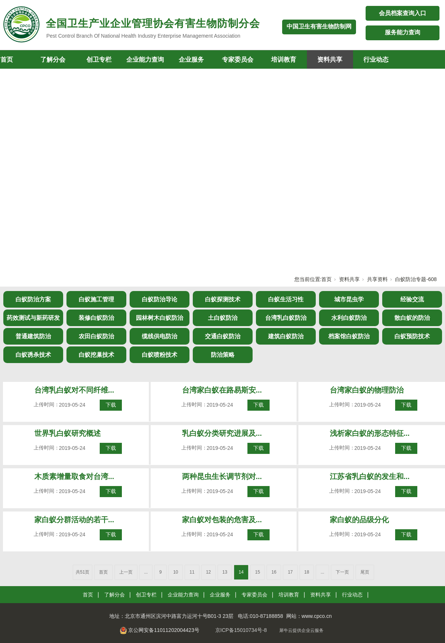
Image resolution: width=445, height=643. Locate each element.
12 (208, 572)
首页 (326, 279)
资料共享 (329, 59)
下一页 (342, 572)
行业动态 (375, 59)
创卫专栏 (99, 59)
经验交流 (412, 299)
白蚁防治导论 (159, 299)
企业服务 (191, 59)
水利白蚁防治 (349, 318)
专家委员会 (237, 59)
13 (224, 572)
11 (191, 572)
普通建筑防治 (33, 336)
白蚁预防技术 (412, 336)
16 (273, 572)
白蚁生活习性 (286, 299)
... (146, 572)
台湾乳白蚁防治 (286, 318)
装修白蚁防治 (96, 318)
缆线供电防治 (159, 336)
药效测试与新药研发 (33, 318)
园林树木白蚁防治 (159, 318)
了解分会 (52, 59)
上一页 (126, 572)
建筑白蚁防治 (286, 336)
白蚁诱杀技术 (33, 355)
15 (257, 572)
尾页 (364, 572)
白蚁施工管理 (96, 299)
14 (241, 572)
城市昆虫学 (349, 299)
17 (290, 572)
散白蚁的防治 (412, 318)
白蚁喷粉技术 (159, 355)
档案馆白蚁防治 (349, 336)
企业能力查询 (145, 59)
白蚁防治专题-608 (416, 279)
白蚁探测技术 (222, 299)
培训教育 (283, 59)
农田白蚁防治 (96, 336)
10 (175, 572)
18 (306, 572)
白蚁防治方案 (33, 299)
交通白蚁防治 (222, 336)
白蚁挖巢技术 (96, 355)
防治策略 (223, 355)
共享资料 (377, 279)
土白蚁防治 (222, 318)
